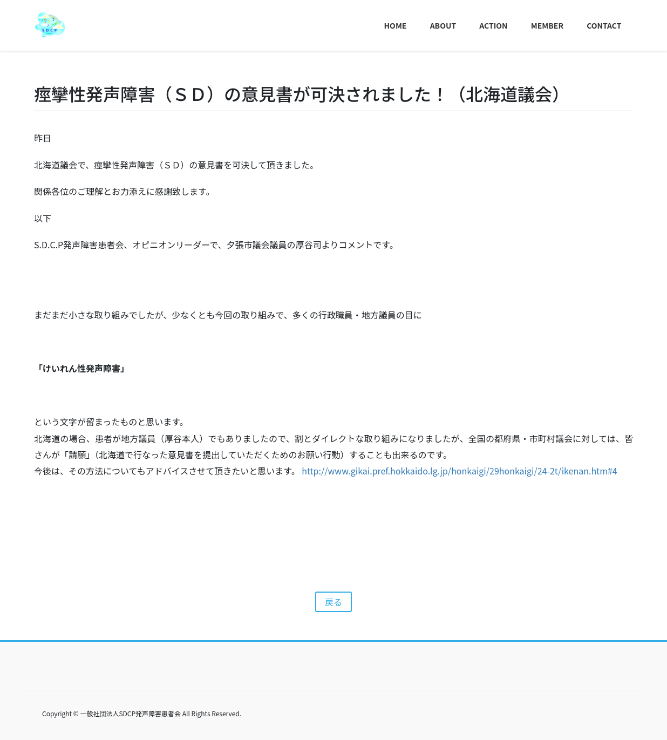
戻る (333, 601)
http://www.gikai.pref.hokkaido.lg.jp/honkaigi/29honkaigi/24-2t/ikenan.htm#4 (459, 470)
